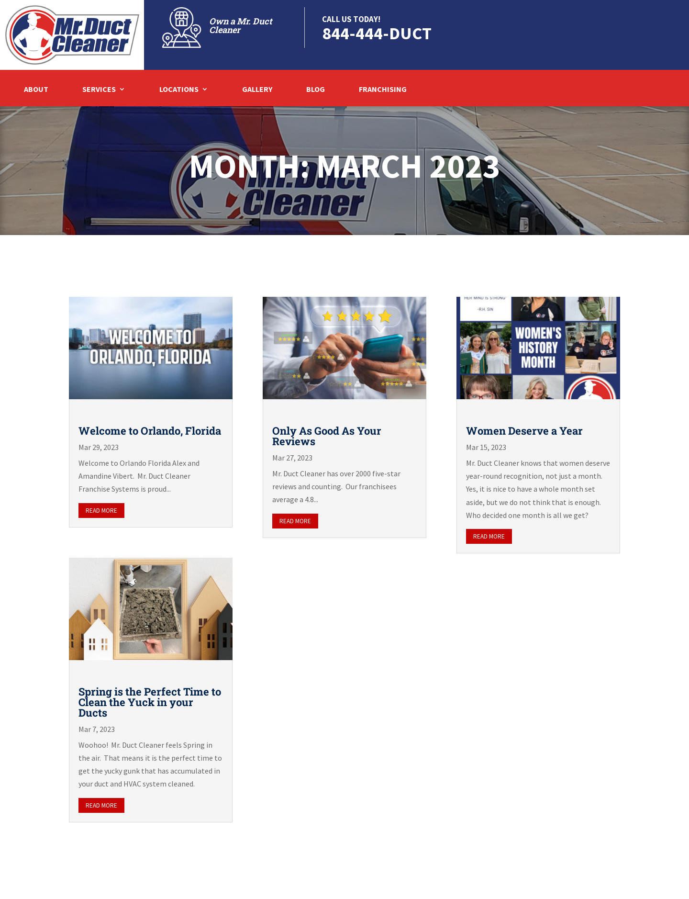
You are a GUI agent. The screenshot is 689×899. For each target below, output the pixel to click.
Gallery (257, 90)
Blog (315, 90)
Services (99, 90)
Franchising (383, 90)
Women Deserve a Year (524, 431)
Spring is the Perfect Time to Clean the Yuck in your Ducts (149, 702)
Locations (179, 90)
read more (101, 510)
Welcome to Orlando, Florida (149, 431)
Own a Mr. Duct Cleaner (240, 25)
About (36, 90)
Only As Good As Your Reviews (326, 436)
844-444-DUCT (377, 33)
